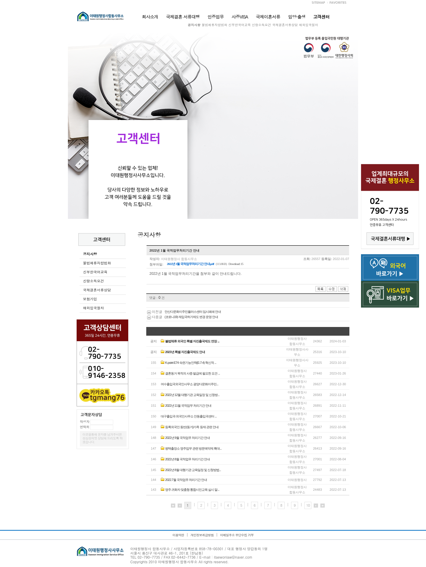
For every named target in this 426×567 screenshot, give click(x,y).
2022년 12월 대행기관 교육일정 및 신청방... (192, 395)
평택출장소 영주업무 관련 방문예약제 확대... (193, 448)
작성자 (84, 421)
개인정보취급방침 (202, 535)
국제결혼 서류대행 (183, 17)
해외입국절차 (308, 24)
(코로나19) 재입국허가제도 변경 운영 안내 (191, 317)
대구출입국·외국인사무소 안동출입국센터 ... (188, 416)
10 (308, 505)
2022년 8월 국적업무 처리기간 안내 (187, 459)
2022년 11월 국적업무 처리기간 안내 (188, 405)
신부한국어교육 (239, 24)
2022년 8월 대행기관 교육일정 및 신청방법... (193, 470)
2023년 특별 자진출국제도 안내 (185, 352)
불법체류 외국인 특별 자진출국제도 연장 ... (192, 341)
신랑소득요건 (261, 24)
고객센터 (321, 17)
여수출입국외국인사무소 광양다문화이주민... (189, 384)
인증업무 (215, 17)
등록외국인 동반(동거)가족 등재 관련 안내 (192, 427)
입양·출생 (296, 17)
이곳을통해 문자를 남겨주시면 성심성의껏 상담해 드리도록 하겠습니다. (102, 438)
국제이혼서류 (268, 17)
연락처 (84, 427)
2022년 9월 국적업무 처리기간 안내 (187, 437)
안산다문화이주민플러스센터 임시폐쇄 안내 (193, 311)
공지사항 (194, 24)
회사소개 (150, 17)
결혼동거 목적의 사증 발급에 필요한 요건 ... (192, 373)
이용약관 (178, 535)
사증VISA (240, 17)
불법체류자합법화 (214, 24)
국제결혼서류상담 (285, 24)
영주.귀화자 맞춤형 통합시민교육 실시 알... (192, 489)
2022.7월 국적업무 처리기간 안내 (186, 479)
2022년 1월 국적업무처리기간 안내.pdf (190, 264)
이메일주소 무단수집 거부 (236, 535)
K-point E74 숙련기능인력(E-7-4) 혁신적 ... (190, 362)
